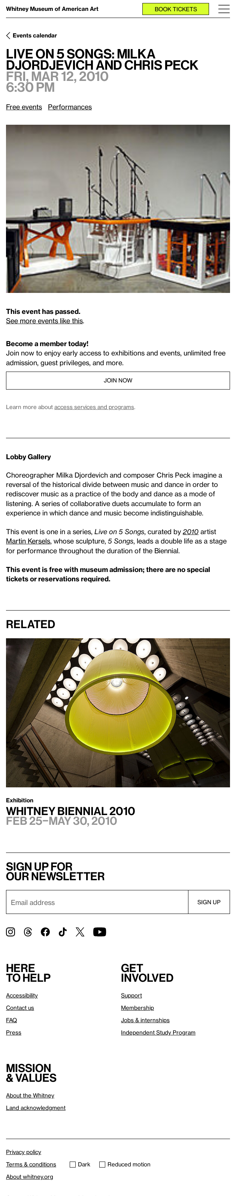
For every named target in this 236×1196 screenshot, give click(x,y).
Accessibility (22, 995)
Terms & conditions (31, 1164)
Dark (80, 1164)
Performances (70, 106)
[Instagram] (10, 932)
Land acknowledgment (36, 1107)
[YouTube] (100, 932)
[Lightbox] (118, 209)
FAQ (11, 1020)
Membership (137, 1007)
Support (131, 995)
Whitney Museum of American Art (52, 8)
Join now (118, 380)
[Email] (97, 902)
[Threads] (27, 932)
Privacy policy (23, 1151)
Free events (24, 106)
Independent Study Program (158, 1032)
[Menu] (224, 9)
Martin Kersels (28, 541)
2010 (191, 531)
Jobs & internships (145, 1020)
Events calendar (35, 35)
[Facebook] (45, 932)
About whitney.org (29, 1176)
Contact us (20, 1007)
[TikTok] (62, 932)
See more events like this (44, 320)
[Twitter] (80, 932)
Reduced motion (125, 1164)
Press (13, 1032)
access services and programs (94, 406)
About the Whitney (30, 1095)
